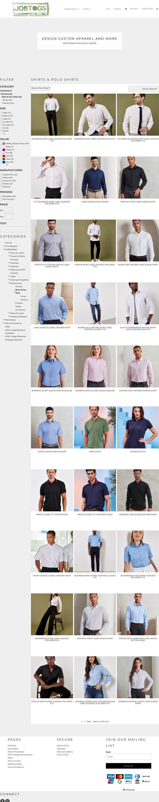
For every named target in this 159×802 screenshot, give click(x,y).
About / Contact (14, 761)
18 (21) (5, 131)
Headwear (14, 266)
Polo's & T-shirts (17, 253)
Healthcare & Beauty (18, 316)
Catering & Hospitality (19, 280)
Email (108, 752)
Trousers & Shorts (17, 256)
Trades (13, 276)
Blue (8, 162)
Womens (24, 300)
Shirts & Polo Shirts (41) (12, 97)
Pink (7, 153)
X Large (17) (7, 122)
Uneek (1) (6, 186)
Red (7, 156)
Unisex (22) (7, 100)
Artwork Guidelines (16, 767)
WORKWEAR (6, 91)
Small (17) (6, 112)
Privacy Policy (63, 754)
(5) (7, 159)
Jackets (18, 306)
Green (8, 159)
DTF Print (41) (8, 199)
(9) (7, 152)
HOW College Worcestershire (20, 754)
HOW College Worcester (15, 336)
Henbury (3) (7, 177)
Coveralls (14, 273)
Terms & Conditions (65, 752)
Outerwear (14, 263)
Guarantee (61, 748)
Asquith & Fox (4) (9, 174)
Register (117, 9)
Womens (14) (8, 103)
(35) (7, 162)
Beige (8, 146)
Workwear (12, 745)
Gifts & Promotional (13, 323)
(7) (7, 146)
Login (108, 9)
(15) (7, 155)
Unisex (23, 296)
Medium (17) (7, 116)
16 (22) (5, 128)
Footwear (14, 259)
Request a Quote (15, 764)
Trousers (18, 286)
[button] (72, 9)
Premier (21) (7, 183)
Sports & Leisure (17, 313)
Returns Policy (63, 745)
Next (89, 721)
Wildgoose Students (13, 340)
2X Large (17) (8, 125)
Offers (7, 326)
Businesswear (6, 94)
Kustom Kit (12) (9, 180)
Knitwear (19, 303)
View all (8, 243)
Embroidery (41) (9, 196)
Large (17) (6, 119)
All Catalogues (11, 246)
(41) (15, 143)
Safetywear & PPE (17, 270)
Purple (8, 150)
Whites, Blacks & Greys (15, 143)
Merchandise (10, 320)
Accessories (20, 310)
